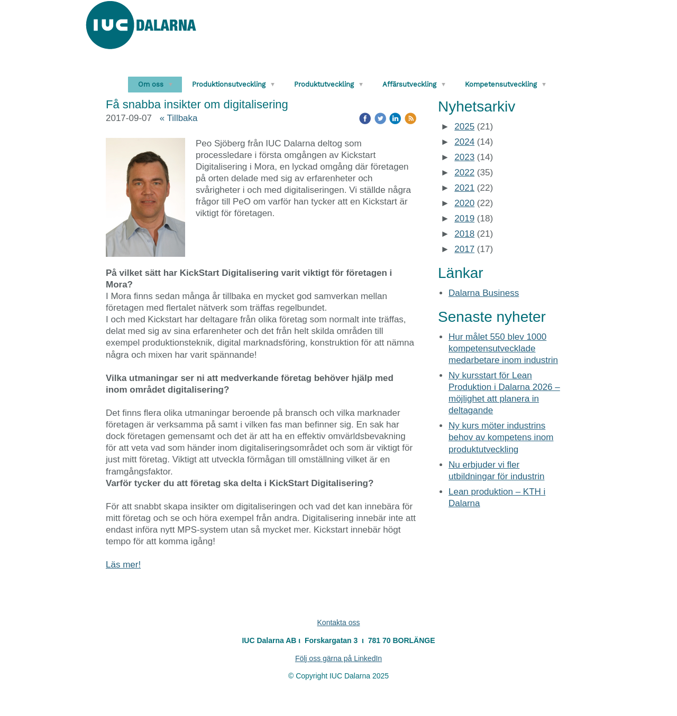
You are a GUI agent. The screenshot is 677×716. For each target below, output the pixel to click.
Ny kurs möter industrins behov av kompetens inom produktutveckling (501, 437)
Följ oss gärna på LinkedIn (338, 658)
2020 (464, 203)
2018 (464, 234)
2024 (464, 142)
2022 (464, 173)
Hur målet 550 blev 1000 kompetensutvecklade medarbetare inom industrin (503, 348)
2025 (464, 127)
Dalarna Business (484, 293)
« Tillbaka (179, 118)
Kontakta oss (338, 622)
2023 (464, 157)
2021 (464, 188)
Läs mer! (123, 565)
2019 (464, 218)
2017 (464, 249)
